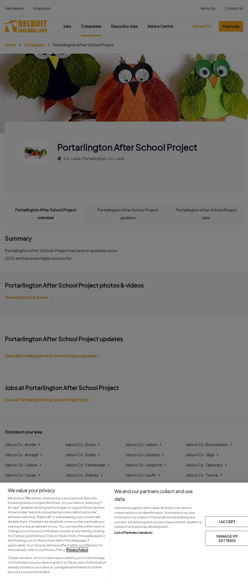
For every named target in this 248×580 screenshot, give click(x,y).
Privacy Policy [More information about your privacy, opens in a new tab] (77, 550)
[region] (124, 531)
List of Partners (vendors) (133, 533)
